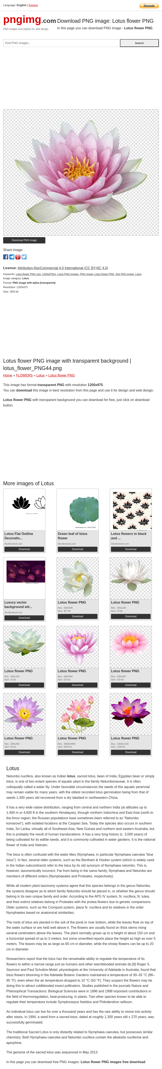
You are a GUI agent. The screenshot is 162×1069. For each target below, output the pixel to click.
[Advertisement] (81, 79)
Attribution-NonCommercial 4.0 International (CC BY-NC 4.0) (63, 268)
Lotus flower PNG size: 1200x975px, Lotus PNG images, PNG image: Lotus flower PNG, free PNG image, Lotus (78, 274)
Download (24, 549)
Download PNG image (24, 240)
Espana (33, 5)
